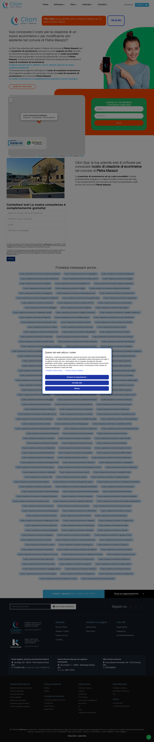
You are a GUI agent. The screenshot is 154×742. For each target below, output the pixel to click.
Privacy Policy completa (74, 370)
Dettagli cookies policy (54, 370)
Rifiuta (77, 388)
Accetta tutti (77, 383)
